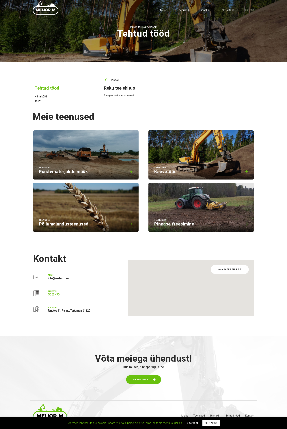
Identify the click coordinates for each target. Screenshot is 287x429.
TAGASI (115, 80)
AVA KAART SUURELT (229, 269)
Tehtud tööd (227, 10)
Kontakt (249, 10)
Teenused (183, 10)
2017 (37, 101)
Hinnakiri (205, 10)
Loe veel (192, 423)
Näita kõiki (41, 96)
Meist (163, 10)
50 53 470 (53, 294)
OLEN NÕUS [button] (211, 423)
